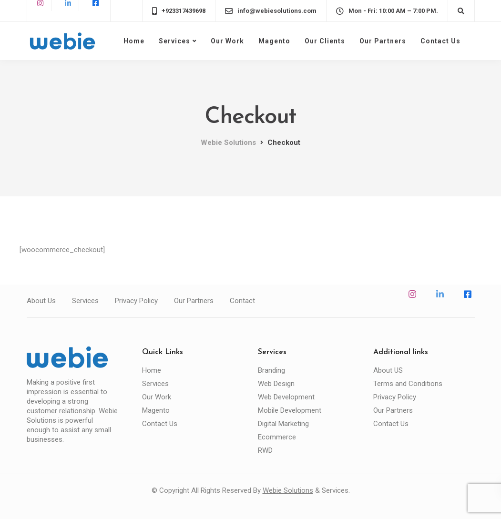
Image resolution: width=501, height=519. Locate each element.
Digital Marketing (283, 423)
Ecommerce (277, 437)
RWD (265, 450)
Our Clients (325, 41)
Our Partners (382, 41)
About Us (41, 300)
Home (133, 41)
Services (174, 41)
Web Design (276, 383)
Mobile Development (289, 410)
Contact (242, 300)
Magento (274, 41)
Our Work (227, 41)
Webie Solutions (288, 490)
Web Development (286, 397)
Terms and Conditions (407, 383)
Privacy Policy (136, 300)
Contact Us (440, 41)
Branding (271, 370)
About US (388, 370)
